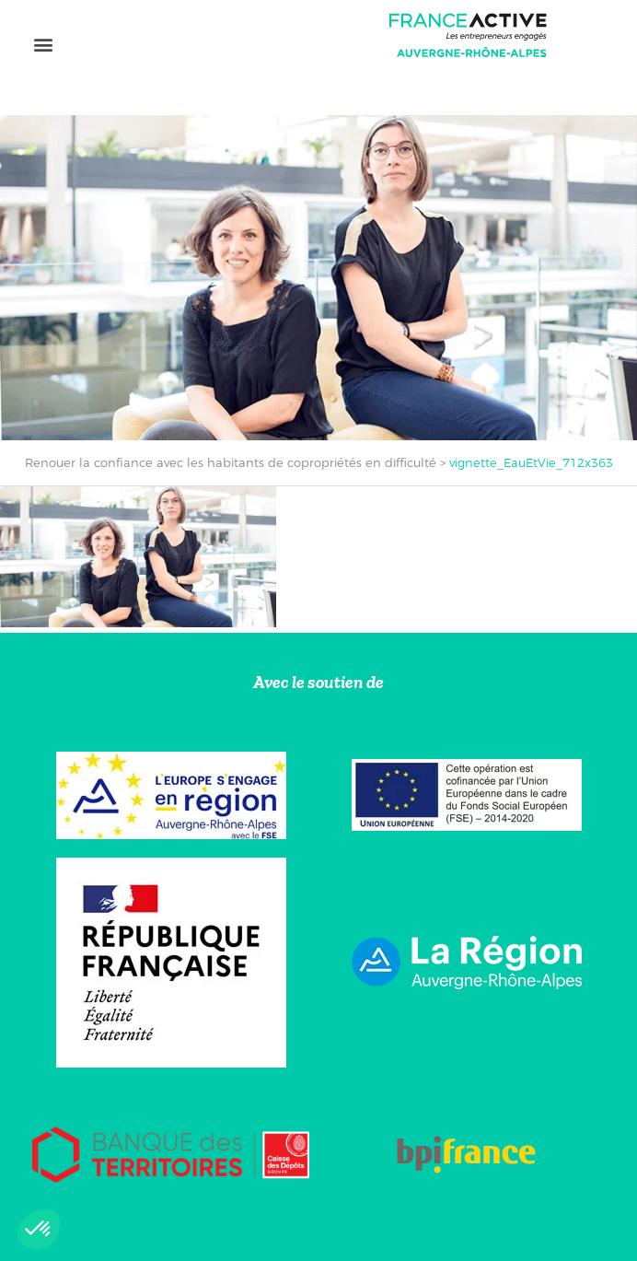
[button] (43, 44)
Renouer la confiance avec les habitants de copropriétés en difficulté (230, 462)
